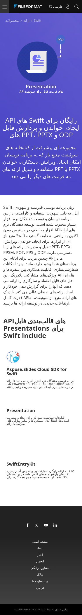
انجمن (40, 561)
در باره (40, 587)
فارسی (55, 7)
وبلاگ (40, 574)
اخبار (40, 555)
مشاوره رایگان (40, 568)
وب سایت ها (40, 581)
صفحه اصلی (40, 541)
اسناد (40, 548)
